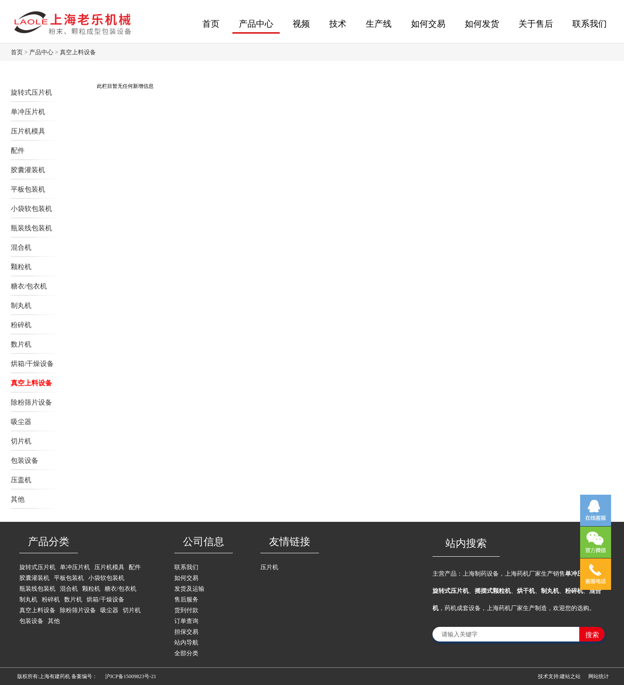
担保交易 (186, 632)
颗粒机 (21, 266)
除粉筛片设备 (31, 402)
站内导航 (186, 642)
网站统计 (598, 676)
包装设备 (24, 460)
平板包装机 (28, 189)
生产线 (379, 23)
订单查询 (186, 621)
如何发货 (482, 23)
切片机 (21, 441)
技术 (337, 23)
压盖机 (21, 480)
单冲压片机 (28, 111)
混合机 (21, 247)
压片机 (269, 567)
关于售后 (536, 23)
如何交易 (428, 23)
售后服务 (186, 599)
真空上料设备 (78, 52)
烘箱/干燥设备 (32, 363)
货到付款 (186, 610)
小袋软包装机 (31, 208)
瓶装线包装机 (31, 228)
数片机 (21, 344)
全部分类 (186, 653)
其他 (18, 499)
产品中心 (256, 23)
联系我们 (589, 23)
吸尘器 (21, 421)
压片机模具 (28, 131)
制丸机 (21, 305)
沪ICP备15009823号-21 (130, 676)
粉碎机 (21, 325)
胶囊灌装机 (28, 170)
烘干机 (526, 591)
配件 (18, 150)
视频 (301, 23)
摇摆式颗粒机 (493, 591)
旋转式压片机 (31, 92)
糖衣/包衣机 (29, 286)
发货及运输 (189, 589)
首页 (210, 23)
